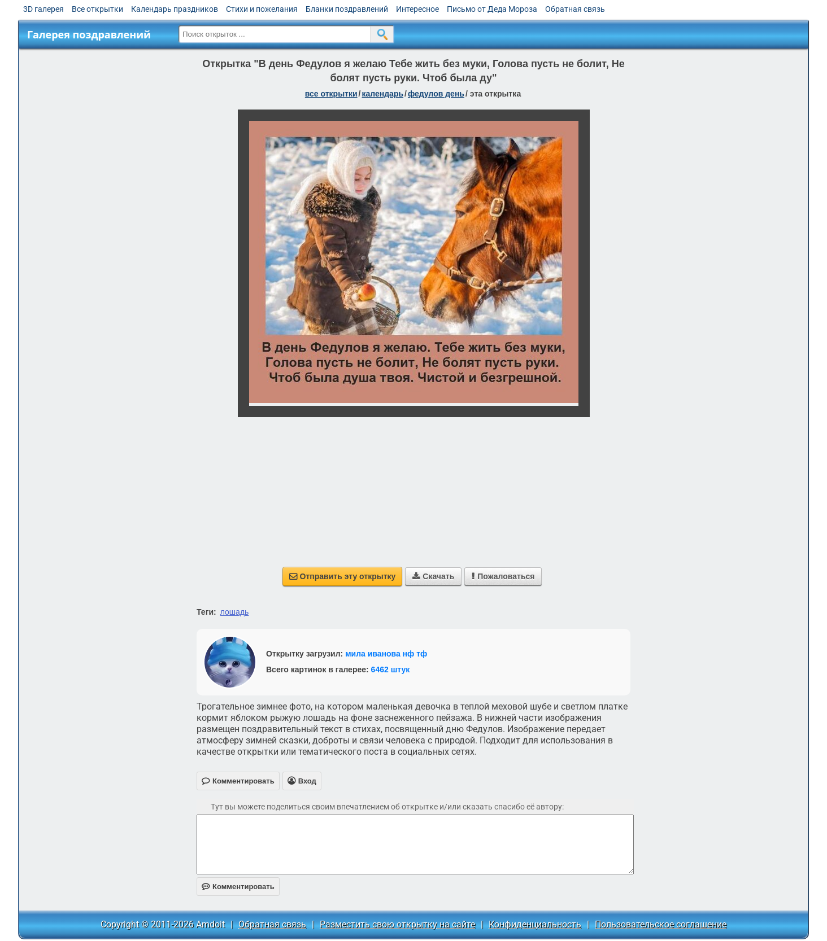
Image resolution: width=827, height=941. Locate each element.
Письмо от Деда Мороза (492, 9)
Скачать (433, 576)
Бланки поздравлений (347, 9)
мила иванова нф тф (386, 653)
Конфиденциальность (535, 924)
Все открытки (97, 9)
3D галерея (43, 9)
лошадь (234, 611)
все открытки (331, 93)
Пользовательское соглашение (660, 924)
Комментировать (238, 886)
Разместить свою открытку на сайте (397, 924)
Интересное (417, 9)
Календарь (382, 93)
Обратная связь (575, 9)
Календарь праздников (174, 9)
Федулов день (436, 93)
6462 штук (390, 669)
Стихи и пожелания (262, 9)
